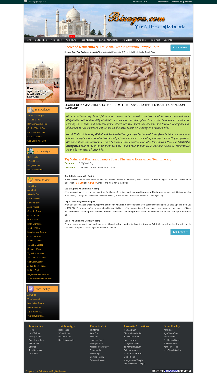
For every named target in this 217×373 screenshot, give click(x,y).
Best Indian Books (35, 303)
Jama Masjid (33, 207)
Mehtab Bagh (33, 270)
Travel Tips (141, 40)
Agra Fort (31, 190)
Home (28, 40)
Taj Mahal (31, 186)
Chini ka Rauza (34, 236)
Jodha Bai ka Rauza (36, 266)
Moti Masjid (32, 219)
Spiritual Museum (35, 262)
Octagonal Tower (35, 249)
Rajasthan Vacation (36, 132)
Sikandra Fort (33, 194)
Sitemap (188, 2)
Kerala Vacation (34, 136)
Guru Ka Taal (33, 215)
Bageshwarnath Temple (38, 274)
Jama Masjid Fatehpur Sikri (39, 279)
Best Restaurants (35, 170)
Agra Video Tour (171, 333)
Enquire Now (180, 47)
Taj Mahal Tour (34, 120)
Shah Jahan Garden (36, 257)
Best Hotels (32, 157)
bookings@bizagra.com (37, 2)
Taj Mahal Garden (35, 245)
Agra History (56, 40)
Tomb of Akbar (33, 228)
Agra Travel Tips (34, 312)
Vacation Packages (36, 115)
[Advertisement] (42, 51)
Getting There (41, 40)
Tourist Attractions (87, 40)
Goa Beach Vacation (36, 141)
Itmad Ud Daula (34, 198)
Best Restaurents (66, 340)
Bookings (168, 40)
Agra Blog (31, 295)
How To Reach (35, 333)
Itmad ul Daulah (34, 224)
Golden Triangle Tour (36, 128)
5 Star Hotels (33, 161)
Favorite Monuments (108, 40)
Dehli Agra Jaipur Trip (37, 124)
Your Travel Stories (35, 316)
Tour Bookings (35, 350)
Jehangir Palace (34, 241)
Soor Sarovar (130, 340)
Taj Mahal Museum (35, 253)
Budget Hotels (33, 165)
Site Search (163, 2)
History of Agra (35, 337)
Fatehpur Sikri (33, 203)
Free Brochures (34, 307)
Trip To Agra (154, 40)
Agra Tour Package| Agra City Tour (87, 52)
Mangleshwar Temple (36, 232)
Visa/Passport (33, 299)
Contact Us (177, 2)
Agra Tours (71, 39)
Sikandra (94, 337)
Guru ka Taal (129, 357)
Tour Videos (126, 40)
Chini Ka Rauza (34, 211)
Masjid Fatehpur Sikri (99, 347)
